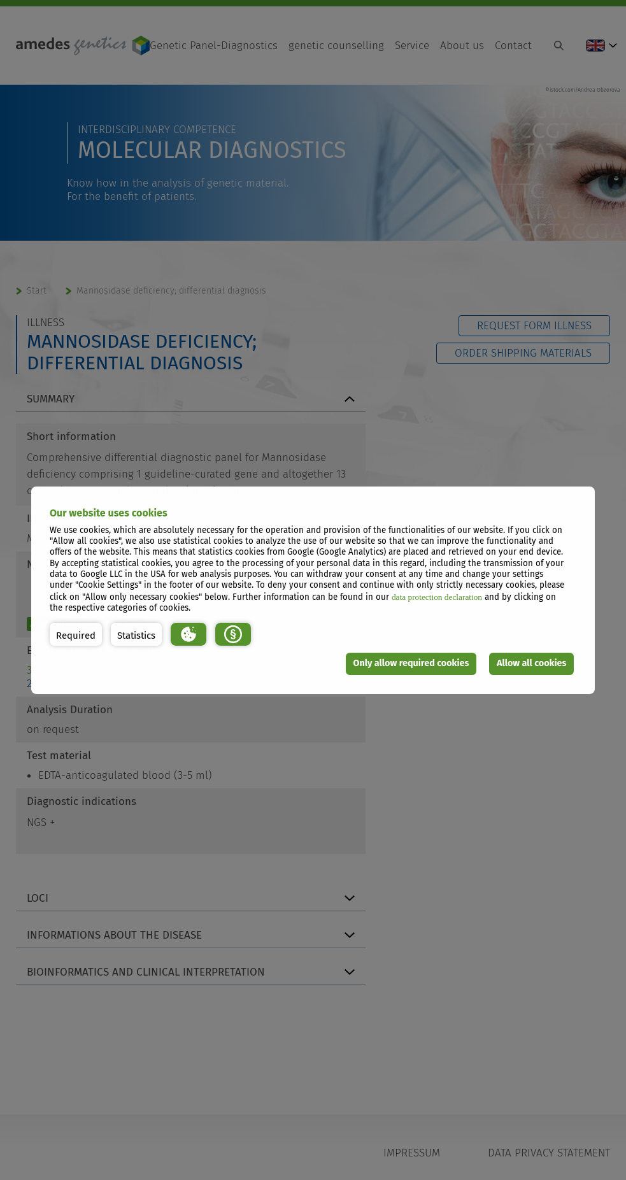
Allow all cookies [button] (532, 663)
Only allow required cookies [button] (411, 663)
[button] (76, 634)
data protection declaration (437, 597)
